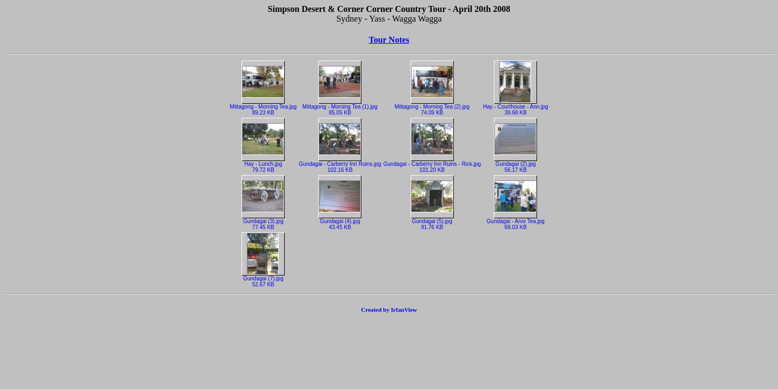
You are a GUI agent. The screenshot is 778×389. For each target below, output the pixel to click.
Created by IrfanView (389, 309)
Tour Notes (388, 39)
